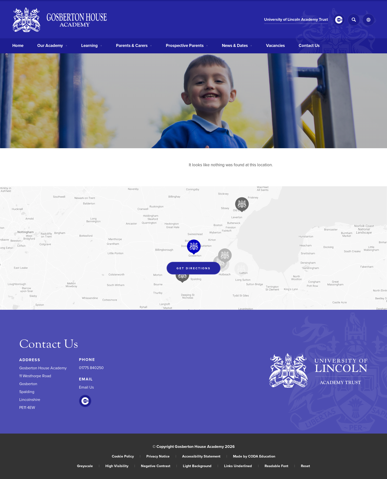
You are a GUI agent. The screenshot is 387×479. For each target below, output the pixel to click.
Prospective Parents (187, 45)
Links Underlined (241, 465)
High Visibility (120, 465)
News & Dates (237, 45)
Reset (305, 465)
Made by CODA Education (254, 456)
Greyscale (88, 465)
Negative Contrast (159, 465)
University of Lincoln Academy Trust (296, 19)
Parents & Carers (134, 45)
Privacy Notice (161, 456)
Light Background (200, 465)
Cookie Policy (126, 456)
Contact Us (309, 45)
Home (17, 45)
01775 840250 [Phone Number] (91, 367)
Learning (91, 45)
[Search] (354, 20)
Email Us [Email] (86, 387)
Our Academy (52, 45)
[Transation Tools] (368, 20)
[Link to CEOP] (339, 20)
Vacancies (275, 45)
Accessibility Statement (204, 456)
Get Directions (193, 268)
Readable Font (280, 465)
